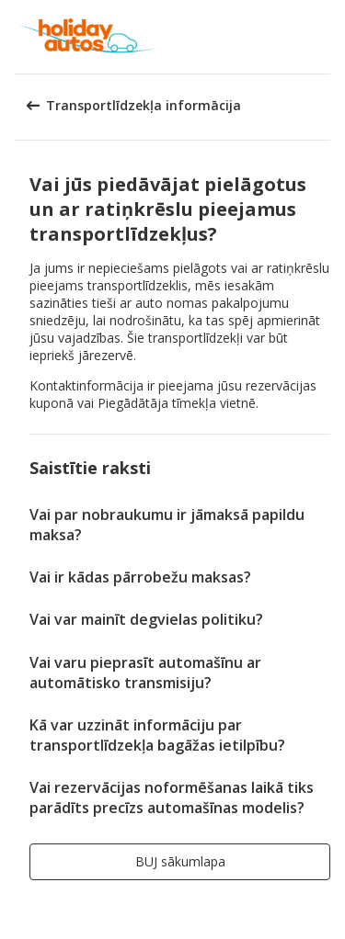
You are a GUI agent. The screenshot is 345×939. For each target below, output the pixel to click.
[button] (325, 36)
